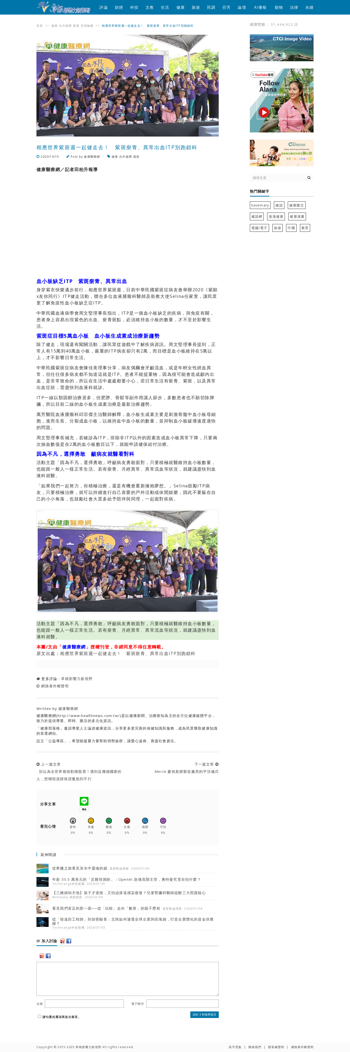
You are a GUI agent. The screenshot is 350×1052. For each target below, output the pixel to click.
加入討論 (46, 941)
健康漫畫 (297, 216)
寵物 (279, 7)
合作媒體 (65, 26)
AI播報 (260, 7)
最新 (76, 26)
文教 (150, 7)
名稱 (39, 1004)
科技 (134, 7)
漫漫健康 (276, 216)
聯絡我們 (254, 1047)
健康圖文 (296, 205)
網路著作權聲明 (55, 685)
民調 (211, 7)
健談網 (256, 216)
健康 (180, 7)
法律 (294, 7)
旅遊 (196, 7)
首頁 (39, 26)
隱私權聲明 (276, 1047)
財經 (119, 7)
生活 (165, 7)
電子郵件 (137, 1004)
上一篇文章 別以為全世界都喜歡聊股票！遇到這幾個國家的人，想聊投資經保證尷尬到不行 (79, 771)
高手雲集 (235, 1047)
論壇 (242, 7)
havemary (260, 205)
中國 (291, 227)
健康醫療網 (92, 157)
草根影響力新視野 (77, 678)
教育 (305, 227)
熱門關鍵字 (259, 191)
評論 (103, 7)
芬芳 (226, 7)
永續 (309, 7)
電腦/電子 (259, 227)
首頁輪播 (87, 26)
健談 (279, 205)
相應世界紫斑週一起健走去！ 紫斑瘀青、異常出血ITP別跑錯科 (127, 653)
